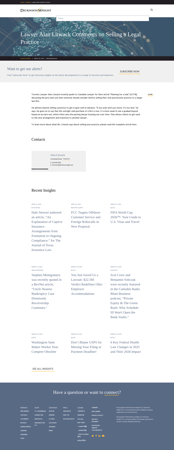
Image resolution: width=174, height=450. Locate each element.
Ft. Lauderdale (40, 411)
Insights (28, 2)
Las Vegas (52, 423)
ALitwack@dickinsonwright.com (62, 165)
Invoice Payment (95, 420)
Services (79, 11)
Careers (132, 11)
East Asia (81, 423)
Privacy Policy (97, 415)
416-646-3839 (56, 162)
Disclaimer (96, 411)
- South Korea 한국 (83, 435)
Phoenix (52, 427)
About (144, 11)
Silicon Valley (68, 419)
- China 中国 (82, 426)
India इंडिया (81, 440)
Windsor (80, 415)
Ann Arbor (24, 411)
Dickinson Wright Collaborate (97, 427)
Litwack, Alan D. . (25, 58)
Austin (51, 411)
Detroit (23, 423)
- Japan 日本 (82, 430)
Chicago (23, 415)
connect (111, 392)
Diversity (118, 11)
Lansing (23, 431)
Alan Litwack (57, 155)
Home (22, 2)
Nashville (38, 419)
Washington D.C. (40, 424)
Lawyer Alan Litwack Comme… (41, 2)
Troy (22, 438)
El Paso (52, 419)
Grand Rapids (25, 427)
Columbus (24, 419)
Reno (51, 431)
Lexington (39, 415)
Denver (51, 415)
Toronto (81, 411)
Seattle (66, 415)
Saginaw (23, 434)
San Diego (67, 411)
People (105, 11)
